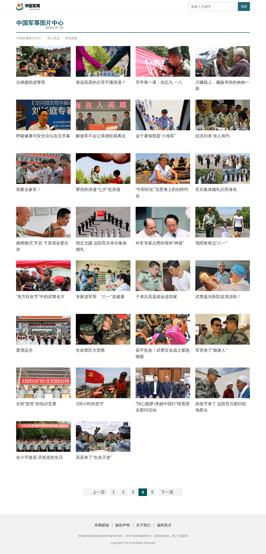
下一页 (167, 492)
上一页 (98, 492)
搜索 (244, 6)
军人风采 (53, 38)
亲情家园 (71, 38)
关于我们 (143, 525)
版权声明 (122, 525)
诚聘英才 (164, 525)
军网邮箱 (102, 525)
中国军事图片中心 (28, 38)
